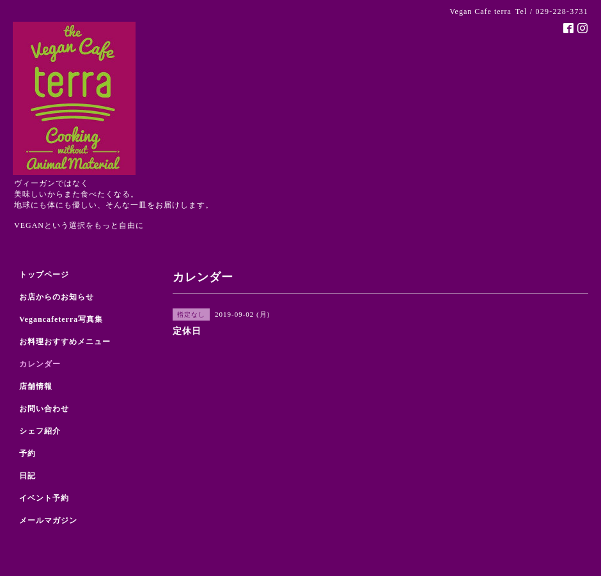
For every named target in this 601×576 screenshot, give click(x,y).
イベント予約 (44, 498)
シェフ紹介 (40, 431)
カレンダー (40, 364)
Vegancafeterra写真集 (61, 319)
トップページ (44, 274)
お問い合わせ (44, 408)
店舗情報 (35, 386)
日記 (27, 475)
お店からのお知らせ (56, 296)
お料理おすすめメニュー (65, 341)
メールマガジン (48, 520)
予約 (27, 453)
